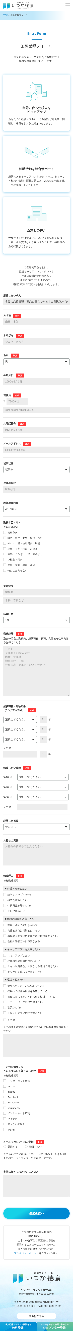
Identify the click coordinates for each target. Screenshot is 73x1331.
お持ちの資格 (10, 840)
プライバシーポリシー (26, 1253)
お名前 (7, 315)
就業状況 (8, 463)
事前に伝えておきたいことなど (20, 1171)
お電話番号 (9, 423)
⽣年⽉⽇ (8, 375)
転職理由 (8, 875)
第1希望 (7, 777)
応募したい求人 (12, 295)
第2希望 (7, 787)
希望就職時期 (10, 502)
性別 (5, 355)
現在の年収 (9, 483)
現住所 (7, 395)
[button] (67, 5)
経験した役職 (10, 820)
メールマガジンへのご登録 (18, 1141)
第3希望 (7, 797)
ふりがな (8, 335)
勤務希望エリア (12, 522)
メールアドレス (12, 443)
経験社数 (8, 614)
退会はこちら (36, 1316)
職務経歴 (8, 633)
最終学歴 (8, 585)
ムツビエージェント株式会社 (36, 1290)
